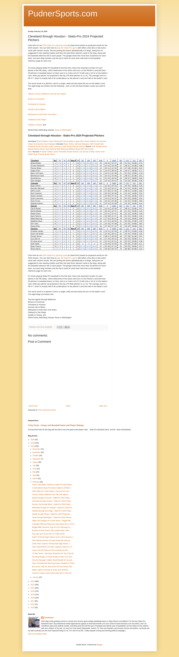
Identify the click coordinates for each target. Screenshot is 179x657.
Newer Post (33, 406)
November (37, 452)
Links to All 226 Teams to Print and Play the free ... (51, 550)
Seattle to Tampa (35, 125)
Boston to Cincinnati (36, 99)
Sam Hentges (49, 144)
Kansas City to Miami (36, 109)
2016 (33, 604)
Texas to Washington (63, 130)
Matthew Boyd (74, 149)
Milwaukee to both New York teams (42, 114)
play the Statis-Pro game (67, 48)
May (34, 472)
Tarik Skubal (96, 146)
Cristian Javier (94, 152)
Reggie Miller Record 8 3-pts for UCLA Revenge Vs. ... (52, 527)
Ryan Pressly (39, 154)
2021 (33, 588)
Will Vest (84, 149)
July (34, 465)
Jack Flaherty (50, 149)
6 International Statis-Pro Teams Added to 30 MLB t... (52, 488)
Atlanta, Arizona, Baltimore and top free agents (47, 94)
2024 (33, 446)
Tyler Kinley (67, 146)
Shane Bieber (42, 141)
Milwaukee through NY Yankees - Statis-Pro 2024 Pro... (52, 508)
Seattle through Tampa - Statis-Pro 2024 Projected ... (51, 514)
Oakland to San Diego (37, 120)
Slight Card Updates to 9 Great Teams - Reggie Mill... (52, 521)
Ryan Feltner (69, 144)
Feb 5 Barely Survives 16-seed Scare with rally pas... (51, 540)
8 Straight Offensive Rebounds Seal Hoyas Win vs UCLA (53, 524)
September (37, 459)
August (35, 462)
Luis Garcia (83, 152)
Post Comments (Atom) (47, 410)
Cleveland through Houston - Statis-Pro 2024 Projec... (52, 501)
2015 (33, 608)
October (36, 456)
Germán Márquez (82, 144)
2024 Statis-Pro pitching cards (55, 45)
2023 (33, 581)
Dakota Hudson (78, 146)
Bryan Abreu (50, 154)
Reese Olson (39, 149)
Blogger (99, 645)
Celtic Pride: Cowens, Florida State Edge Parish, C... (51, 544)
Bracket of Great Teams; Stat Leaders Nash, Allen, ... (51, 530)
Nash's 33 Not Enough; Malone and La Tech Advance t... (53, 537)
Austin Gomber (42, 146)
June (35, 469)
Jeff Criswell (95, 144)
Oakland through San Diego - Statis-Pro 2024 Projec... (52, 511)
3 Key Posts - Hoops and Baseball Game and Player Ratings (56, 425)
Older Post (103, 406)
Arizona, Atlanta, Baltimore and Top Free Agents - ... (51, 494)
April (34, 475)
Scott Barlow (38, 144)
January (36, 577)
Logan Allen (79, 141)
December (37, 449)
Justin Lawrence (55, 146)
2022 (33, 585)
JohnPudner (49, 618)
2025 (33, 443)
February (36, 482)
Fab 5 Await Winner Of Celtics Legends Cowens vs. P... (52, 547)
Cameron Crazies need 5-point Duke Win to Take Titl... (52, 573)
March (35, 479)
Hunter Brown (72, 152)
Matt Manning (62, 149)
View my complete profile (37, 634)
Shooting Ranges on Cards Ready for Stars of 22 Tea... (52, 557)
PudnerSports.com (62, 13)
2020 (33, 591)
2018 (33, 598)
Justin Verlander (60, 152)
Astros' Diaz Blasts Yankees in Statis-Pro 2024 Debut (52, 485)
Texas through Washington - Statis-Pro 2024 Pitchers (52, 517)
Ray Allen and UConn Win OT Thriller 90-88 (48, 534)
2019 (33, 595)
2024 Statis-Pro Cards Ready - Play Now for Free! (50, 491)
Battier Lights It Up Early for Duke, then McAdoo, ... (51, 570)
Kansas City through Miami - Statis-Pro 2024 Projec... (52, 504)
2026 (33, 440)
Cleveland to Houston (37, 104)
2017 (33, 601)
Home (68, 406)
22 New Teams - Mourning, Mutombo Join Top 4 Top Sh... (53, 553)
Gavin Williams (91, 141)
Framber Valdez (46, 152)
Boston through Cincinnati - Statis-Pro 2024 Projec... (51, 498)
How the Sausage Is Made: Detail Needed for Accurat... (52, 560)
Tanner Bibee (68, 141)
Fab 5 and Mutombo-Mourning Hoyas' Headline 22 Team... (54, 563)
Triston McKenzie (55, 141)
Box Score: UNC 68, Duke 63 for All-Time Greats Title (52, 567)
